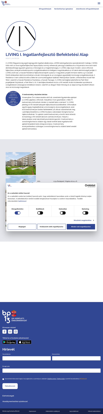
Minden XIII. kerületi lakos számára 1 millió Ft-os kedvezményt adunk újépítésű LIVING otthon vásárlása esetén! (13, 98)
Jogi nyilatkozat (73, 411)
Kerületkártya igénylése (63, 9)
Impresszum (32, 411)
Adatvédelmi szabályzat (53, 411)
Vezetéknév (6, 354)
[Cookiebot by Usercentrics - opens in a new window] (86, 185)
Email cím (6, 366)
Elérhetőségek (8, 396)
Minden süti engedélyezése (81, 226)
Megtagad (22, 226)
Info (38, 181)
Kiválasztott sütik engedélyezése (51, 226)
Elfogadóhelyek (45, 9)
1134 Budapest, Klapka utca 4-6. (65, 181)
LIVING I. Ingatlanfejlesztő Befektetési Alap (47, 54)
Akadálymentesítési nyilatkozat (15, 401)
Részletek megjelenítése (82, 220)
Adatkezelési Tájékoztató (56, 379)
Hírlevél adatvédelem (94, 411)
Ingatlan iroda (12, 58)
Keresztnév (56, 354)
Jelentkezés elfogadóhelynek (87, 9)
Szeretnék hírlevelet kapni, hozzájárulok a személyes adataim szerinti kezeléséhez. (46, 379)
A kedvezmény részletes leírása (34, 94)
